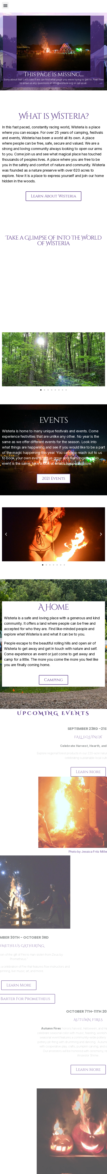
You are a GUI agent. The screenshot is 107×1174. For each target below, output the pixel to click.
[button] (5, 5)
